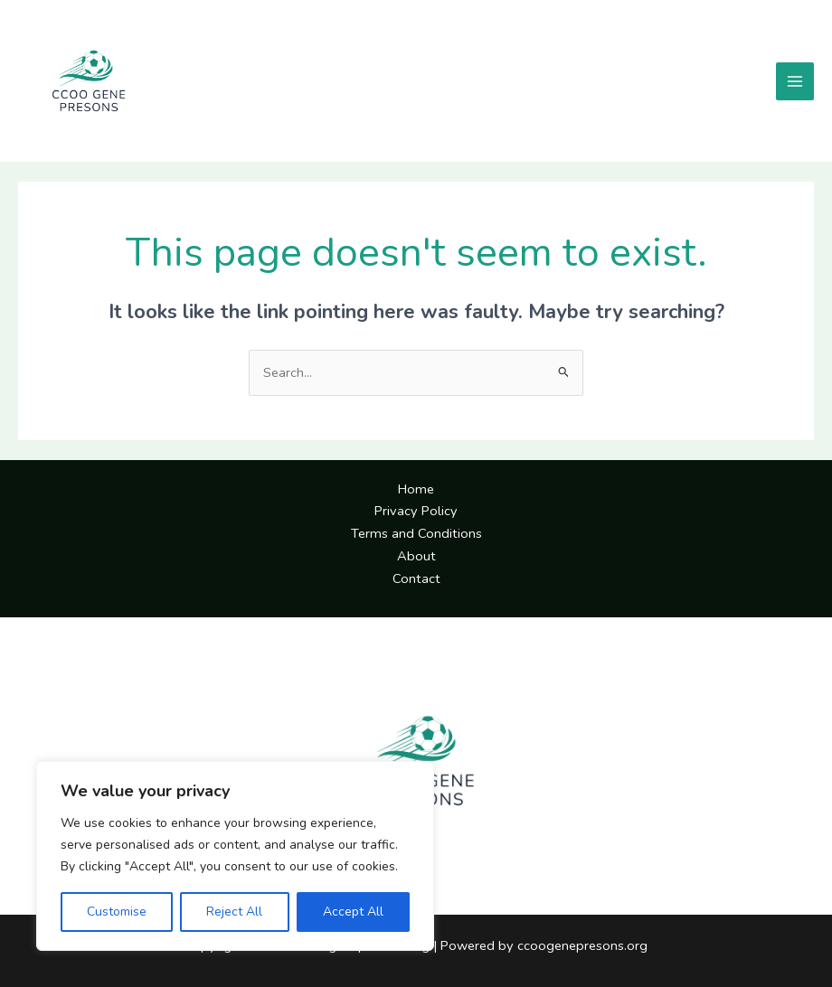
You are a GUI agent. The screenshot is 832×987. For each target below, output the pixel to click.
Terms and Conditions (416, 533)
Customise (117, 911)
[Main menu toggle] (795, 81)
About (416, 556)
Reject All (234, 911)
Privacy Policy (416, 511)
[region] (235, 856)
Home (416, 489)
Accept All (353, 911)
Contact (416, 578)
